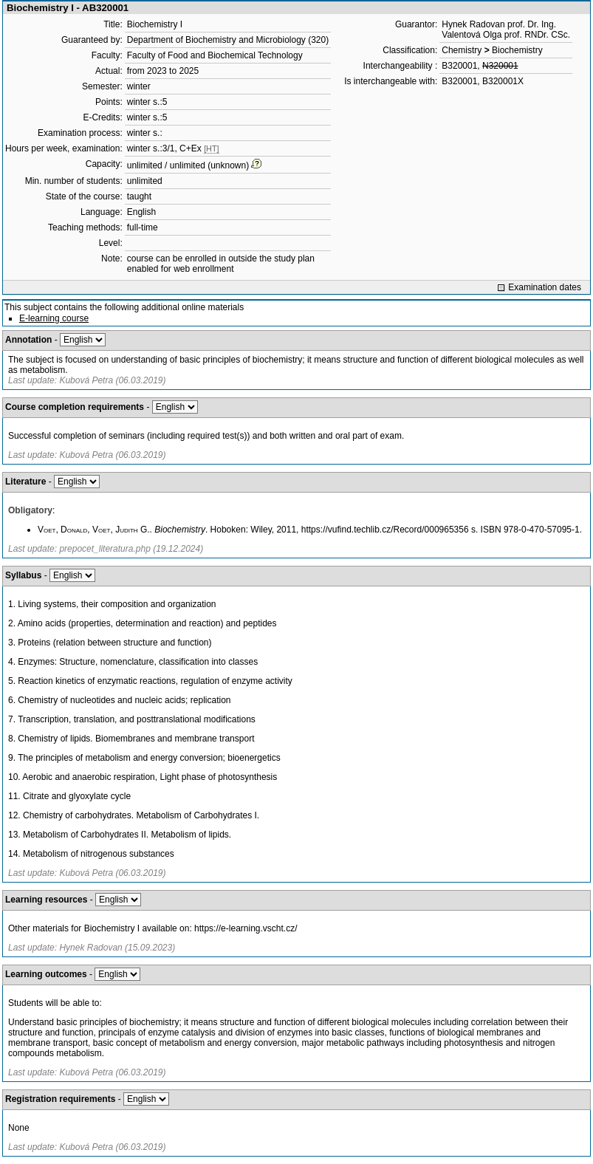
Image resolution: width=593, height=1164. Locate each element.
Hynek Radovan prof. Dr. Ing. (499, 24)
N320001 (500, 66)
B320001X (503, 81)
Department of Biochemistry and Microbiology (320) (228, 40)
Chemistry (461, 50)
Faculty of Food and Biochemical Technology (215, 55)
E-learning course (54, 318)
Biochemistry (517, 50)
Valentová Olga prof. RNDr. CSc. (506, 35)
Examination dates (544, 287)
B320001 (459, 66)
